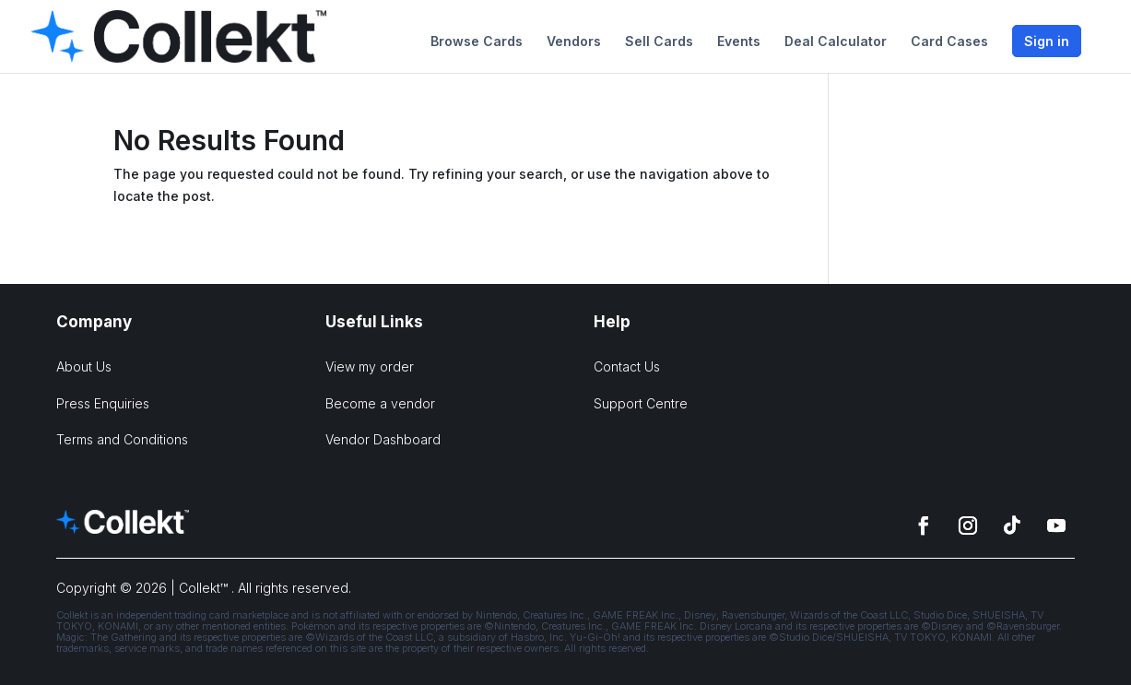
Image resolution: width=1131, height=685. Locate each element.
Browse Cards (476, 42)
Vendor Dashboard (383, 439)
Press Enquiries (102, 403)
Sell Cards (659, 42)
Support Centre (641, 403)
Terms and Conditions (122, 439)
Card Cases (949, 42)
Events (738, 42)
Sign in (1046, 41)
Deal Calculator (835, 42)
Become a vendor (380, 403)
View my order (369, 366)
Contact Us (627, 366)
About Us (84, 366)
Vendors (574, 42)
